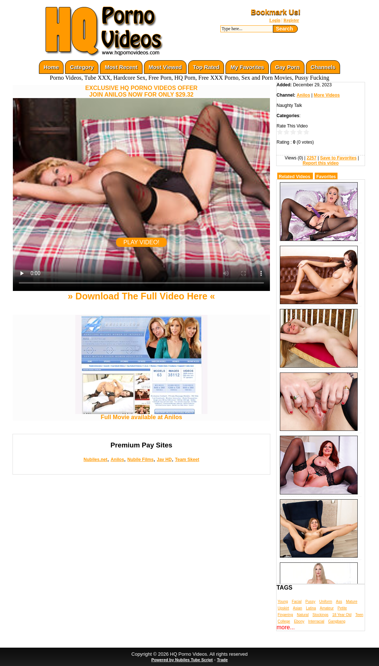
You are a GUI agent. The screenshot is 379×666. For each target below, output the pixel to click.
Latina (311, 608)
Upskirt (283, 608)
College (284, 621)
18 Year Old (341, 615)
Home (51, 67)
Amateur (327, 608)
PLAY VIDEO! (141, 242)
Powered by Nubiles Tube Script (182, 660)
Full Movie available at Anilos (141, 414)
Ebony (299, 621)
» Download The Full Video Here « (141, 296)
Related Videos (294, 176)
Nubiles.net (96, 459)
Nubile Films (140, 459)
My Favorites (247, 67)
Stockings (320, 615)
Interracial (316, 621)
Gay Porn (287, 67)
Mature (351, 602)
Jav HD (164, 459)
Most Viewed (165, 67)
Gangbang (337, 621)
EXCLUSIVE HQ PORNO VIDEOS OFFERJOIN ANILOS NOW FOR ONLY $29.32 (141, 91)
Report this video (321, 163)
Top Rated (206, 67)
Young (283, 602)
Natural (302, 615)
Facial (297, 602)
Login (274, 20)
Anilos (117, 459)
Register (291, 20)
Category (82, 67)
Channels (323, 67)
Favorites (326, 176)
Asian (297, 608)
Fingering (285, 615)
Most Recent (121, 67)
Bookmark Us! (276, 12)
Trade (222, 660)
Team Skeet (187, 459)
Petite (342, 608)
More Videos (327, 95)
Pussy (310, 602)
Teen (359, 615)
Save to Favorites (338, 158)
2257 (312, 158)
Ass (339, 602)
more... (286, 627)
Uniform (325, 602)
